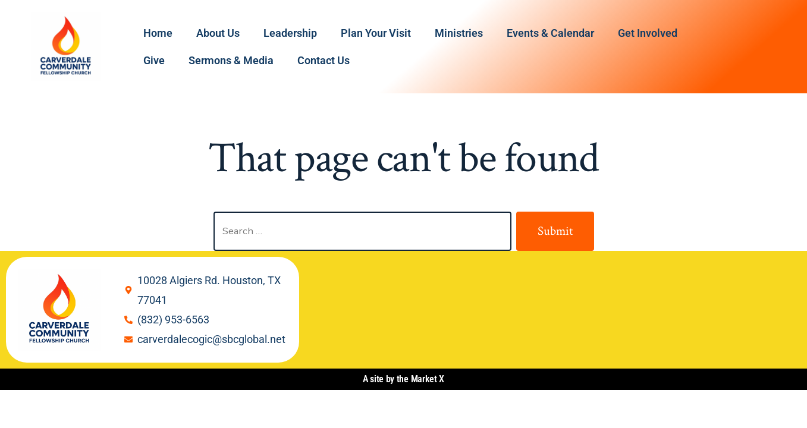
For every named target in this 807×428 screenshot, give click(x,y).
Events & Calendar (550, 33)
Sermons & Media (231, 60)
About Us (218, 33)
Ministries (459, 33)
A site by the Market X (403, 379)
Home (157, 33)
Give (154, 60)
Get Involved (647, 33)
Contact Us (323, 60)
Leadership (290, 33)
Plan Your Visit (376, 33)
